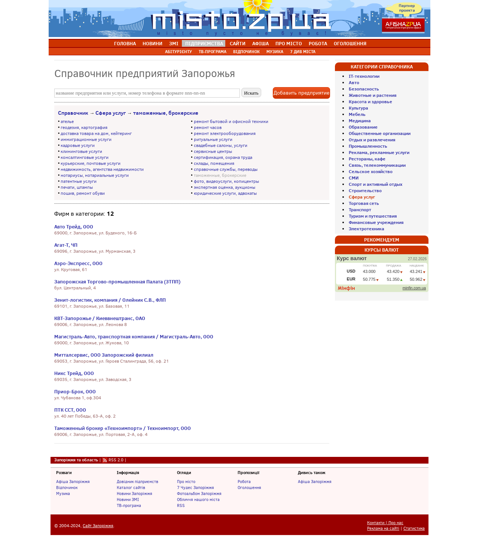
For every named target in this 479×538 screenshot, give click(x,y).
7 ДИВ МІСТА (302, 51)
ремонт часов (208, 127)
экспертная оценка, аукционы (224, 187)
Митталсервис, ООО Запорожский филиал (103, 354)
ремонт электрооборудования (225, 133)
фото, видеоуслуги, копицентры (226, 181)
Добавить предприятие (301, 92)
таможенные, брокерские (165, 113)
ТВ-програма (129, 505)
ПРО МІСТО (288, 43)
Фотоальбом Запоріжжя (199, 493)
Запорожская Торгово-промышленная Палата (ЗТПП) (117, 281)
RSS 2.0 (116, 459)
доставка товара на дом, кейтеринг (96, 133)
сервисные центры (213, 151)
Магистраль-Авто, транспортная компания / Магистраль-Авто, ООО (133, 336)
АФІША (260, 43)
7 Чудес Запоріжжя (195, 487)
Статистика (414, 528)
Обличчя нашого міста (198, 499)
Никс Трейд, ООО (74, 373)
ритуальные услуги (213, 139)
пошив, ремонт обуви (83, 193)
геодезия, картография (84, 127)
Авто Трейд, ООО (73, 226)
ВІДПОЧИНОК (246, 51)
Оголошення (249, 487)
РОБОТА (318, 43)
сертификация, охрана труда (223, 157)
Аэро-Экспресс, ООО (78, 263)
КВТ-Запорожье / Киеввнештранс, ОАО (99, 318)
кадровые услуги (78, 145)
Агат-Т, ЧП (65, 245)
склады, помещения (214, 163)
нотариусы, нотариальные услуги (95, 175)
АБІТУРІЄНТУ (178, 51)
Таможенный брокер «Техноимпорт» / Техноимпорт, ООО (122, 428)
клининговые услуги (81, 151)
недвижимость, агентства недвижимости (102, 169)
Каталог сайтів (131, 487)
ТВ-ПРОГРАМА (212, 51)
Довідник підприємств (137, 481)
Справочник (73, 113)
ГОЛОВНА (125, 43)
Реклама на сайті (383, 528)
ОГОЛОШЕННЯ (350, 43)
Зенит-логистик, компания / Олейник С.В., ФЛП (110, 299)
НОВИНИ (152, 43)
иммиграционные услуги (86, 139)
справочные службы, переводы (225, 169)
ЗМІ (174, 43)
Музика (63, 493)
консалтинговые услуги (85, 157)
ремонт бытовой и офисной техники (231, 121)
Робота (244, 481)
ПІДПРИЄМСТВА (204, 43)
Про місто (186, 481)
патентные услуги (79, 181)
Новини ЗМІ (128, 499)
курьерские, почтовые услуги (90, 163)
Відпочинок (66, 487)
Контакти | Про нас (385, 523)
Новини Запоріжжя (134, 493)
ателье (67, 121)
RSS (181, 505)
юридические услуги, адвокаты (225, 193)
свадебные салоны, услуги (220, 145)
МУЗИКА (274, 51)
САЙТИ (237, 43)
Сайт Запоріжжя (98, 526)
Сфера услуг (110, 113)
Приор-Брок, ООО (75, 391)
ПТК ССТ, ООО (70, 409)
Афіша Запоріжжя (73, 481)
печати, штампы (77, 187)
